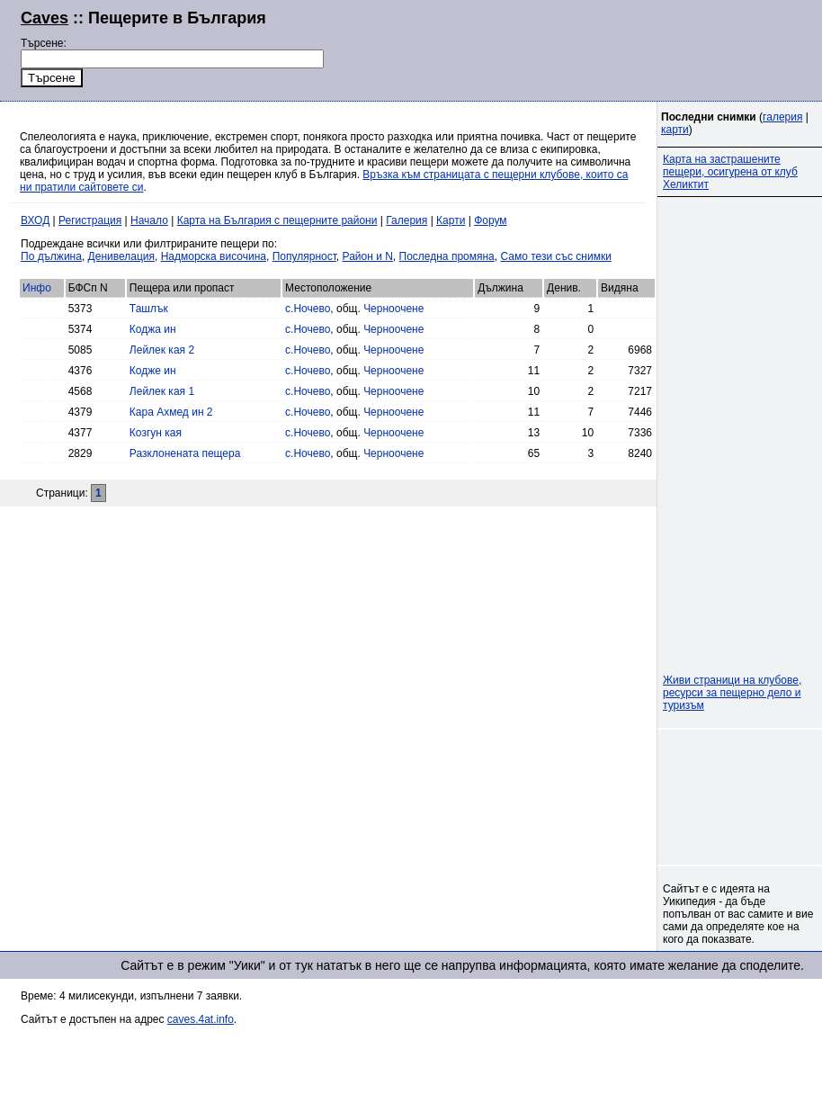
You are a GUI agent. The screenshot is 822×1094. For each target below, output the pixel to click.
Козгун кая (156, 432)
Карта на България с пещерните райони (277, 220)
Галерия (406, 220)
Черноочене (393, 308)
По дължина (51, 256)
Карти (450, 220)
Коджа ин (153, 329)
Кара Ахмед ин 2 (171, 412)
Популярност (304, 256)
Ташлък (149, 308)
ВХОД (35, 220)
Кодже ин (153, 370)
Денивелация (121, 256)
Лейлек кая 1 (162, 391)
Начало (149, 220)
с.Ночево (307, 308)
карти (675, 129)
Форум (490, 220)
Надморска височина (213, 256)
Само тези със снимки (555, 256)
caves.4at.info (200, 1019)
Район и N (368, 256)
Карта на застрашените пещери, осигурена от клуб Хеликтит (730, 172)
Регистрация (89, 220)
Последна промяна (447, 256)
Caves (44, 18)
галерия (782, 117)
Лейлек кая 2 (162, 350)
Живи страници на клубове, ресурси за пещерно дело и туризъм (732, 693)
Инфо (36, 288)
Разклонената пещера (185, 453)
